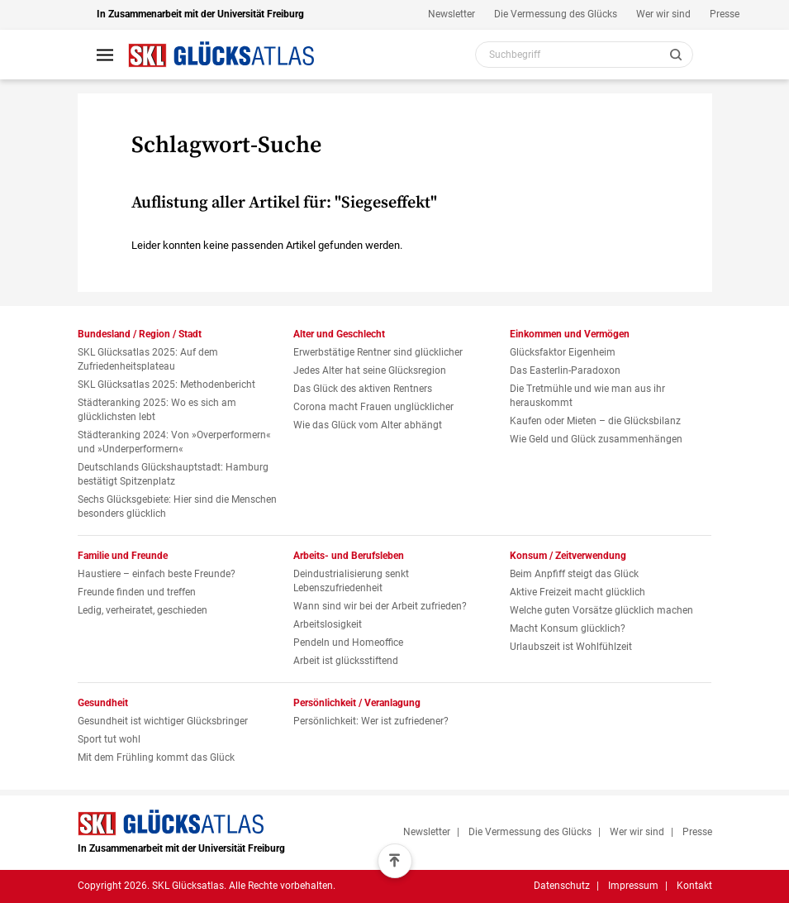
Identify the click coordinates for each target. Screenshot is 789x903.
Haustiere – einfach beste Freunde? (156, 574)
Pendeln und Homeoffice (348, 642)
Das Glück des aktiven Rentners (362, 388)
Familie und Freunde (123, 555)
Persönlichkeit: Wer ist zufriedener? (371, 721)
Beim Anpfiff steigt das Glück (574, 574)
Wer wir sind (663, 14)
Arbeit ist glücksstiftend (345, 660)
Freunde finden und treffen (137, 592)
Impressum (633, 885)
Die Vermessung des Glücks (555, 14)
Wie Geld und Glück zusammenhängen (596, 439)
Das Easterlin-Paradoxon (565, 370)
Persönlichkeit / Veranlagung (357, 703)
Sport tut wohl (109, 739)
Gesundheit (103, 703)
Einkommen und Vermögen (570, 334)
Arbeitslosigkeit (327, 624)
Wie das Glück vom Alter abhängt (367, 425)
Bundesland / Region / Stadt (140, 334)
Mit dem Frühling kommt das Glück (156, 757)
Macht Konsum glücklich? (567, 628)
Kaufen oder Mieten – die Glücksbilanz (595, 421)
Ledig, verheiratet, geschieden (142, 610)
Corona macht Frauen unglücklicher (373, 407)
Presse (724, 14)
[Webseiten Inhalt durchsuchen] (584, 54)
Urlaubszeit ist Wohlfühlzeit (571, 646)
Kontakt (694, 885)
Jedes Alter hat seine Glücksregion (369, 370)
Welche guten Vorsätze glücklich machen (601, 610)
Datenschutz (562, 885)
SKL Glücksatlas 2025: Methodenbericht (166, 384)
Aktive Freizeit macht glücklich (577, 592)
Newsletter (451, 14)
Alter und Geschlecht (339, 334)
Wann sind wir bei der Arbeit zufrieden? (380, 606)
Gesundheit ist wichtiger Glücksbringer (163, 721)
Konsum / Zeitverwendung (568, 555)
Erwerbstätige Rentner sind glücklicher (378, 352)
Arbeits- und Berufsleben (348, 555)
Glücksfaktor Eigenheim (563, 352)
